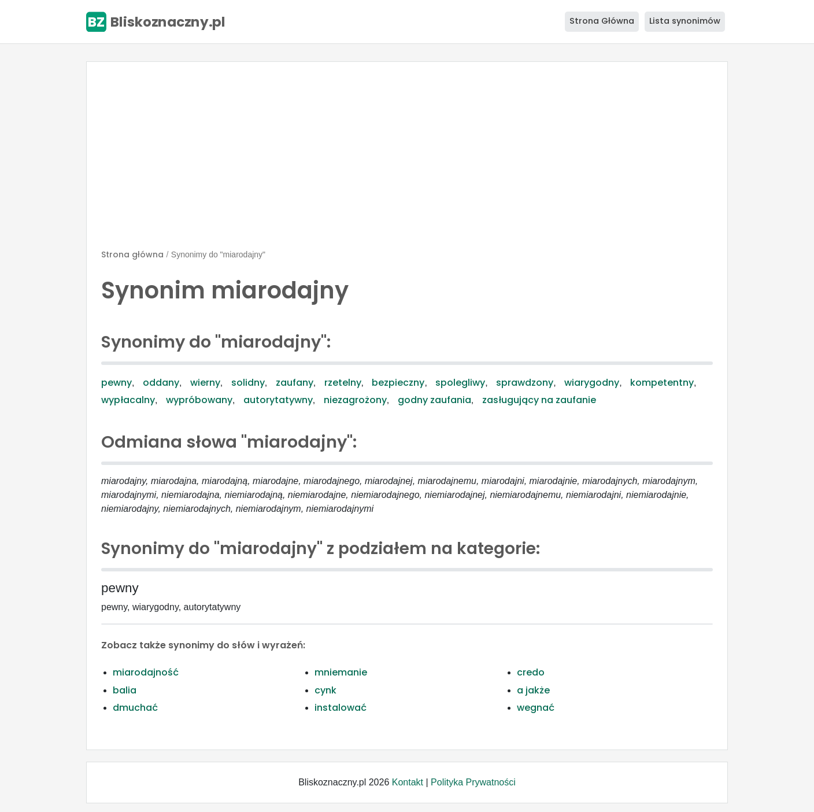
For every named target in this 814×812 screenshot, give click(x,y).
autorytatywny (278, 400)
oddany (161, 382)
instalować (340, 707)
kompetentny (662, 382)
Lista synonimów (684, 21)
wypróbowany (199, 400)
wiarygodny (591, 382)
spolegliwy (460, 382)
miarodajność (146, 672)
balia (124, 690)
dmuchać (135, 707)
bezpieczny (398, 382)
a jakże (533, 690)
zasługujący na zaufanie (539, 400)
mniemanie (340, 672)
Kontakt (407, 782)
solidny (248, 382)
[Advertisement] (407, 160)
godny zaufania (434, 400)
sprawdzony (524, 382)
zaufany (294, 382)
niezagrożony (355, 400)
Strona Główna (601, 21)
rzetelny (342, 382)
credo (531, 672)
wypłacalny (128, 400)
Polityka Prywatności (473, 782)
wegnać (535, 707)
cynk (325, 690)
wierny (205, 382)
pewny (116, 382)
